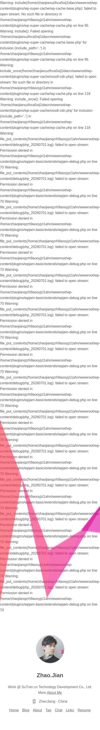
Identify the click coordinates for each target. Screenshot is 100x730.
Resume (84, 710)
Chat (58, 710)
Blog (25, 710)
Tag (48, 710)
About (37, 710)
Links (70, 710)
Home (14, 710)
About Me (54, 693)
